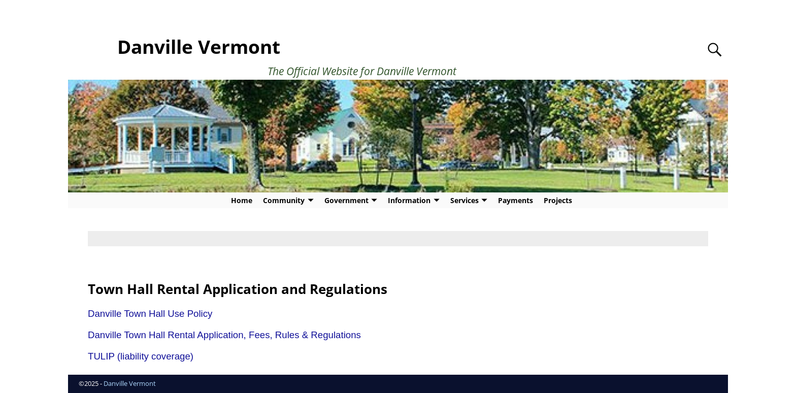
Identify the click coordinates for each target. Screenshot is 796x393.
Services (464, 200)
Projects (558, 200)
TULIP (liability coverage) (140, 356)
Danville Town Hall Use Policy (150, 313)
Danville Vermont (198, 46)
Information (409, 200)
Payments (515, 200)
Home (241, 200)
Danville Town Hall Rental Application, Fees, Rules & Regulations (224, 335)
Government (346, 200)
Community (284, 200)
